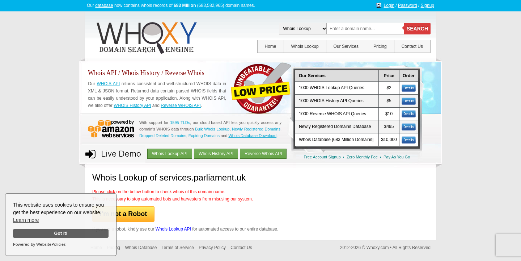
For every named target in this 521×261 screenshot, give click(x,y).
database (104, 5)
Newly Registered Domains (256, 129)
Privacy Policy (212, 247)
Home (270, 46)
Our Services (346, 46)
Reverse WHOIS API (181, 105)
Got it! (60, 233)
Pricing (380, 46)
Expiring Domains (204, 135)
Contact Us (412, 46)
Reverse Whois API (263, 153)
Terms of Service (178, 247)
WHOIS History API (132, 105)
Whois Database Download (252, 135)
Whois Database (141, 247)
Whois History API (216, 153)
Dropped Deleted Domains (162, 135)
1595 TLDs (180, 122)
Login (389, 5)
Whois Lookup (305, 46)
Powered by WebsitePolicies (39, 244)
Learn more (26, 220)
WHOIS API (108, 83)
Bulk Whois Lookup (212, 129)
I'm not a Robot (123, 214)
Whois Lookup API (169, 153)
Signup (427, 5)
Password (407, 5)
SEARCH (417, 29)
